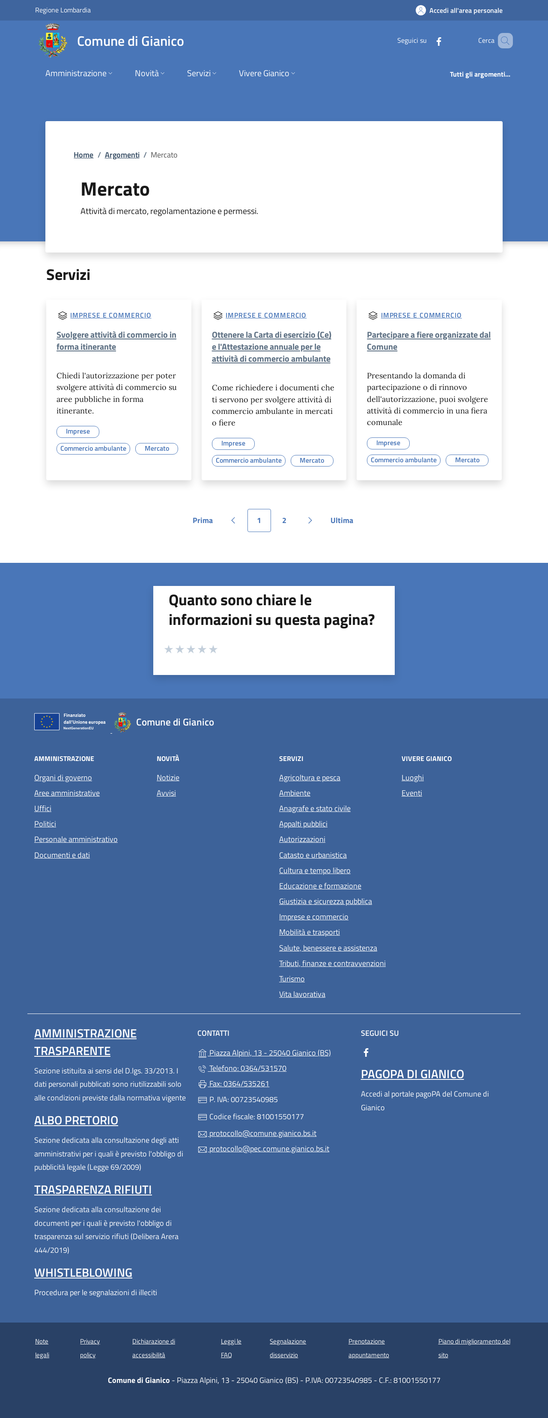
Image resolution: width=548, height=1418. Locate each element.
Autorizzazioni (302, 839)
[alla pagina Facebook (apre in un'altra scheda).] (426, 40)
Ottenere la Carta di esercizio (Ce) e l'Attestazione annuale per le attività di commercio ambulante (271, 346)
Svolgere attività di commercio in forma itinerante (116, 340)
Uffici (42, 808)
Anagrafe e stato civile (315, 808)
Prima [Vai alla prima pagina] (206, 523)
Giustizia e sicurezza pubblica (325, 901)
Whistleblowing (83, 1272)
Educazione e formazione (320, 886)
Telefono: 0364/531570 (241, 1068)
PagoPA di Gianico (412, 1073)
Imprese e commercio (110, 315)
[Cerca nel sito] (502, 40)
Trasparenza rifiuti (93, 1189)
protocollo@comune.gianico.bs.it (256, 1133)
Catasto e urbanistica (313, 855)
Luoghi (413, 777)
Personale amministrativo (76, 839)
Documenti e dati (62, 855)
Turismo (292, 978)
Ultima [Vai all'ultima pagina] (345, 523)
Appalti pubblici (303, 823)
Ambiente (294, 793)
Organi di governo (63, 777)
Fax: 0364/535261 (233, 1083)
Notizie (168, 777)
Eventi (412, 793)
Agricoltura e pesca (309, 777)
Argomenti (122, 155)
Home (83, 155)
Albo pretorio (76, 1120)
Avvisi (166, 793)
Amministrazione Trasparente (85, 1041)
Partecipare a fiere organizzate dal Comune (429, 340)
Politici (45, 823)
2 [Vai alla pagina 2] (289, 523)
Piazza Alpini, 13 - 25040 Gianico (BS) (273, 1051)
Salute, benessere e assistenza (328, 948)
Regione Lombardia (63, 9)
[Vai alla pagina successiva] (310, 520)
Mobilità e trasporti (309, 932)
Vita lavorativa (302, 994)
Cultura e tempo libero (315, 870)
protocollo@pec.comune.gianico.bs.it (263, 1148)
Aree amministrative (67, 793)
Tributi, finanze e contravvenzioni (332, 963)
